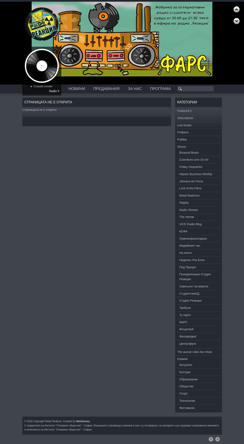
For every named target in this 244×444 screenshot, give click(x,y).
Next (236, 9)
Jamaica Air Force (191, 181)
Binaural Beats (189, 152)
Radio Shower (188, 210)
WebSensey (83, 421)
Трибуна (185, 307)
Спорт (183, 393)
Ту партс (185, 315)
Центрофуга (187, 343)
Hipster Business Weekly (195, 174)
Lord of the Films (190, 188)
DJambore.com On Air (194, 159)
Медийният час (189, 245)
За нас (135, 89)
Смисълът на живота (193, 286)
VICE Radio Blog (190, 224)
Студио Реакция (190, 300)
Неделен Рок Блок (192, 260)
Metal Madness (189, 195)
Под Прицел (187, 267)
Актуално (185, 365)
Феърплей (186, 329)
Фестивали (187, 408)
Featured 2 (184, 110)
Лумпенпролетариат (193, 238)
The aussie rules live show (194, 352)
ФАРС (183, 322)
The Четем (186, 217)
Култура (184, 372)
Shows (181, 146)
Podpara (183, 132)
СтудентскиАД (189, 293)
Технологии (187, 400)
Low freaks (184, 125)
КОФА (183, 231)
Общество (186, 386)
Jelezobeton (185, 118)
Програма (160, 89)
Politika (182, 139)
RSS (217, 439)
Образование (188, 379)
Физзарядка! (187, 336)
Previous (236, 21)
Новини (77, 89)
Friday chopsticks (190, 167)
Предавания (106, 89)
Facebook (211, 439)
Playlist (184, 202)
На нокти (185, 252)
